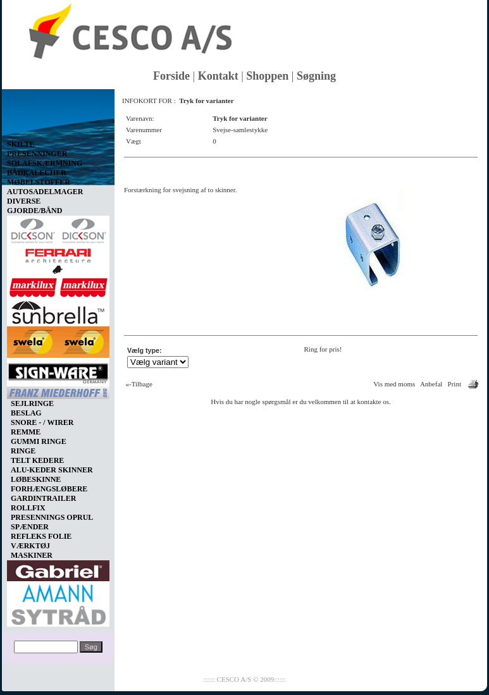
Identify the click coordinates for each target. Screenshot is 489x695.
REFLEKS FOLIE (41, 536)
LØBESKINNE (36, 479)
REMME (25, 431)
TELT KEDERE (37, 460)
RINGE (23, 450)
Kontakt (218, 76)
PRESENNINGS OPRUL (52, 517)
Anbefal (431, 384)
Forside (171, 76)
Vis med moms (394, 384)
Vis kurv (21, 98)
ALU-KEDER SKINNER (52, 469)
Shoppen (267, 76)
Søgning (316, 76)
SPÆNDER (30, 526)
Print (454, 384)
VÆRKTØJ (30, 545)
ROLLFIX (28, 507)
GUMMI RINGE (38, 441)
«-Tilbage (139, 384)
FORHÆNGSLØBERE (49, 488)
